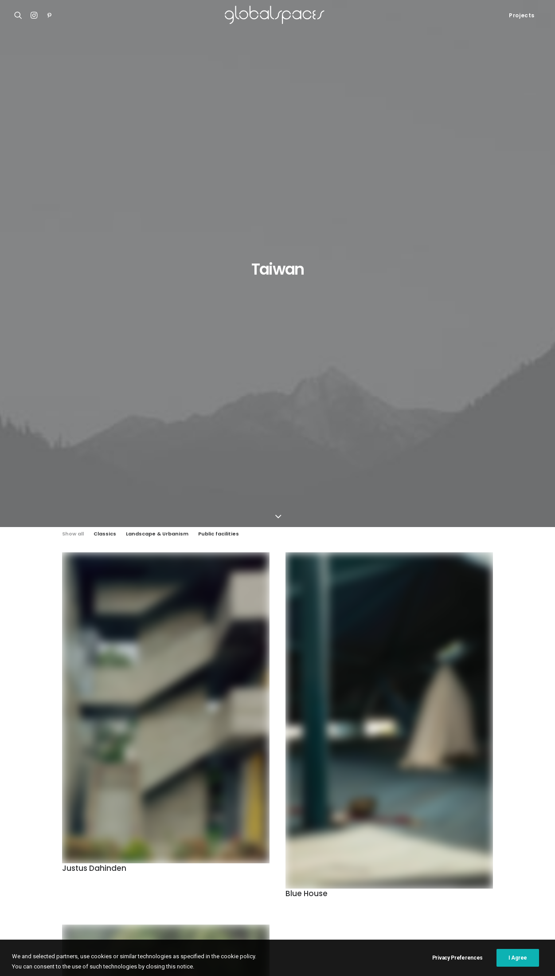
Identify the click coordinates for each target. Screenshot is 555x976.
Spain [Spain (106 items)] (501, 890)
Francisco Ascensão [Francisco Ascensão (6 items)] (231, 862)
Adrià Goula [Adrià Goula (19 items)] (220, 834)
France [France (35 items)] (480, 848)
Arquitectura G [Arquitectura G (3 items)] (307, 834)
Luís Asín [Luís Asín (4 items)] (351, 876)
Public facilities (218, 179)
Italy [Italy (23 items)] (470, 862)
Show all (73, 179)
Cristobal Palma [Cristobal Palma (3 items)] (253, 848)
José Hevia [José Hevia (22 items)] (314, 876)
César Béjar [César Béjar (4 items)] (302, 848)
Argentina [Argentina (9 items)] (261, 834)
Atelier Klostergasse (44, 842)
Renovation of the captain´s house (64, 875)
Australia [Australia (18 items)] (353, 834)
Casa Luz (27, 853)
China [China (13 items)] (211, 848)
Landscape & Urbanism (157, 179)
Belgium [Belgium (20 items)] (446, 834)
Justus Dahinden (94, 513)
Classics (105, 179)
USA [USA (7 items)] (393, 905)
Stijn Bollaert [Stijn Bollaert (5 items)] (224, 905)
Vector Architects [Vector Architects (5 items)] (434, 905)
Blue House (306, 540)
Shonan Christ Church (46, 831)
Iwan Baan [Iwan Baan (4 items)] (502, 862)
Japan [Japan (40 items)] (212, 876)
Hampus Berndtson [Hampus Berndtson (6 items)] (331, 862)
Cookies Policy (143, 958)
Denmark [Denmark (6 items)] (342, 848)
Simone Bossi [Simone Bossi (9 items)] (465, 890)
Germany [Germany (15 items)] (281, 862)
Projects (522, 15)
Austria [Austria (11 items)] (389, 834)
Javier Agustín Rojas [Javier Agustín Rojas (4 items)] (260, 876)
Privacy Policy (186, 958)
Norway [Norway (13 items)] (517, 876)
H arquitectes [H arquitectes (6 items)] (387, 862)
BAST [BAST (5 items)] (417, 834)
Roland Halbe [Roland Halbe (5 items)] (368, 890)
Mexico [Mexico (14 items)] (486, 876)
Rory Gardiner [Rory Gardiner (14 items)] (417, 890)
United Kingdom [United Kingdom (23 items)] (355, 905)
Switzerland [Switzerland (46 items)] (305, 905)
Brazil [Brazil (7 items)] (477, 834)
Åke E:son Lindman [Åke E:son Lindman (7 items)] (495, 905)
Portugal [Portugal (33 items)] (217, 890)
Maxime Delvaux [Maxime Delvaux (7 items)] (444, 876)
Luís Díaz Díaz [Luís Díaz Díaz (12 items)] (393, 876)
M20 (20, 864)
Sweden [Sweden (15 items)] (266, 905)
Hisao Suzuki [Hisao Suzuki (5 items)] (435, 862)
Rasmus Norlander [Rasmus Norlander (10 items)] (313, 890)
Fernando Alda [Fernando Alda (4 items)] (439, 848)
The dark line (86, 739)
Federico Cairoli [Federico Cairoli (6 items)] (387, 848)
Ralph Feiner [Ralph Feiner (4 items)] (259, 890)
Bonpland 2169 (36, 885)
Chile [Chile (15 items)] (504, 834)
